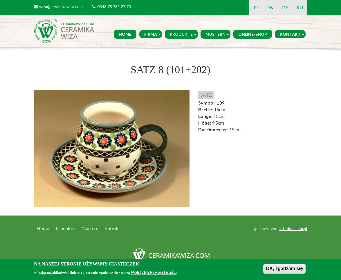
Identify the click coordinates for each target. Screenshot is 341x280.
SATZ (206, 95)
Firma (150, 34)
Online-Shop (252, 34)
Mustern (215, 34)
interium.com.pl (293, 228)
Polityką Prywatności (154, 272)
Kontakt (290, 34)
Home (125, 34)
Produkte (181, 34)
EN (270, 7)
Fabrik (111, 228)
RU (300, 7)
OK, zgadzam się (284, 268)
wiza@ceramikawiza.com (61, 6)
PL (256, 7)
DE (285, 7)
